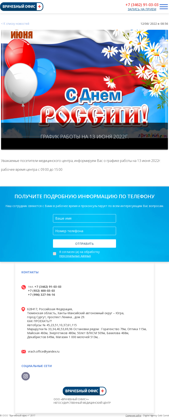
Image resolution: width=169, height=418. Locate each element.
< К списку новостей (15, 24)
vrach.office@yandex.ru (43, 351)
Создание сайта (133, 415)
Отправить (84, 244)
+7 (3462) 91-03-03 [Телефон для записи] (141, 4)
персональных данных (75, 256)
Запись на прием (142, 9)
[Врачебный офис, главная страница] (21, 6)
